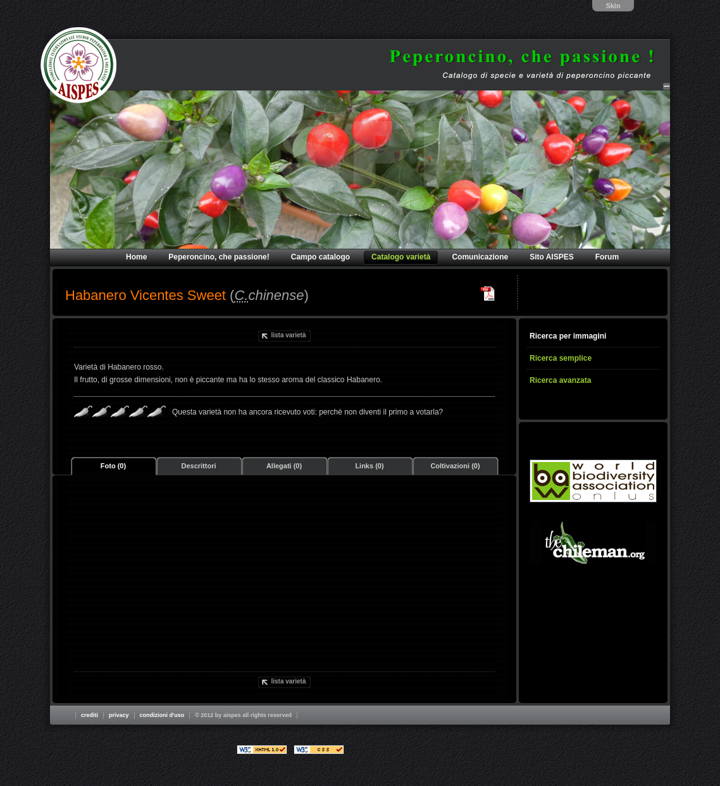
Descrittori (198, 466)
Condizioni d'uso (162, 715)
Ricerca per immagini (568, 336)
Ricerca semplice (561, 358)
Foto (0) (113, 466)
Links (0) (369, 466)
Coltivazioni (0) (455, 466)
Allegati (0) (284, 466)
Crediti (89, 715)
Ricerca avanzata (560, 380)
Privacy (119, 715)
